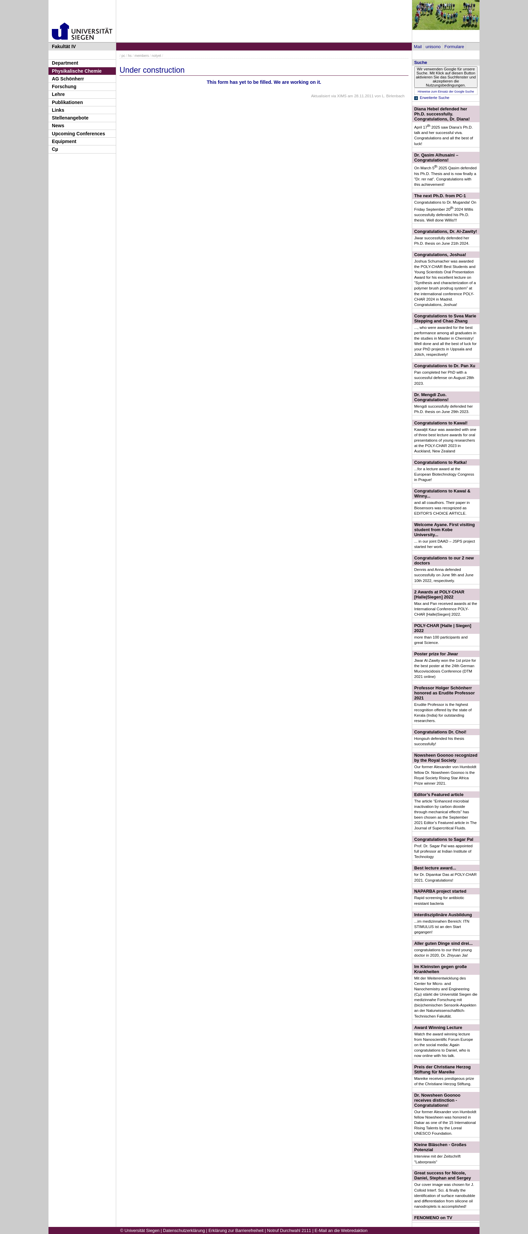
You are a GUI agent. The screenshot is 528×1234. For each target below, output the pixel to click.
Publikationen (67, 102)
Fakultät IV (64, 46)
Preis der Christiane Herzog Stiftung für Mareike (442, 1069)
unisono (433, 46)
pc (123, 56)
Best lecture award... (435, 867)
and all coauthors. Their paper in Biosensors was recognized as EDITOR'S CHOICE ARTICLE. (442, 508)
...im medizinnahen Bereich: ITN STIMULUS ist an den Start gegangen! (441, 926)
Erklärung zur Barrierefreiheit (236, 1230)
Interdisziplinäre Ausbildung (443, 914)
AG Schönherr (68, 78)
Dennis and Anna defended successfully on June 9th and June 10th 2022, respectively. (443, 575)
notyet (156, 56)
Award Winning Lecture (438, 1027)
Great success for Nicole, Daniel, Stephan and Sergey (442, 1175)
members (141, 56)
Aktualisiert (320, 96)
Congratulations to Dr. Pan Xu (444, 365)
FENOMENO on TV (433, 1217)
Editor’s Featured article (439, 794)
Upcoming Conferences (78, 133)
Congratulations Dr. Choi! (440, 731)
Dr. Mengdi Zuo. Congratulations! (431, 397)
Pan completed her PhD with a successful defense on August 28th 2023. (444, 377)
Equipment (64, 141)
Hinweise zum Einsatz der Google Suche (446, 91)
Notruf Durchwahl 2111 (289, 1230)
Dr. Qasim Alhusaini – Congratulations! (436, 157)
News (58, 125)
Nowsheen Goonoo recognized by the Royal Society (445, 758)
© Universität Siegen (140, 1230)
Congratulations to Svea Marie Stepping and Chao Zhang (445, 318)
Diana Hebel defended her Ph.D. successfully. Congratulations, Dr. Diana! (442, 114)
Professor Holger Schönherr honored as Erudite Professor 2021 (444, 692)
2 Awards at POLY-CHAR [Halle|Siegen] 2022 (439, 594)
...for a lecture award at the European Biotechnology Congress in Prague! (444, 474)
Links (58, 110)
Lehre (58, 94)
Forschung (64, 86)
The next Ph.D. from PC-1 (440, 195)
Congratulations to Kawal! (441, 422)
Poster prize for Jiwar (436, 653)
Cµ (55, 149)
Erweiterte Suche (435, 98)
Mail (418, 46)
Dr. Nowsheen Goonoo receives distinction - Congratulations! (437, 1100)
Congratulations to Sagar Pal (443, 839)
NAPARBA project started (440, 891)
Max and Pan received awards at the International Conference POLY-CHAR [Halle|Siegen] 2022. (445, 609)
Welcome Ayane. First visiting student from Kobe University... (444, 529)
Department (65, 63)
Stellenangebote (70, 118)
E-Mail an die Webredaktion (341, 1230)
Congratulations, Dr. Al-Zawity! (445, 231)
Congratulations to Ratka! (440, 462)
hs (130, 56)
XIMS (341, 96)
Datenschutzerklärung (184, 1230)
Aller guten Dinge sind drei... (443, 943)
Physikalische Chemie (77, 71)
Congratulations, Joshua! (440, 254)
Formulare (454, 46)
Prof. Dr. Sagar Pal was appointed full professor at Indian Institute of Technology (443, 851)
